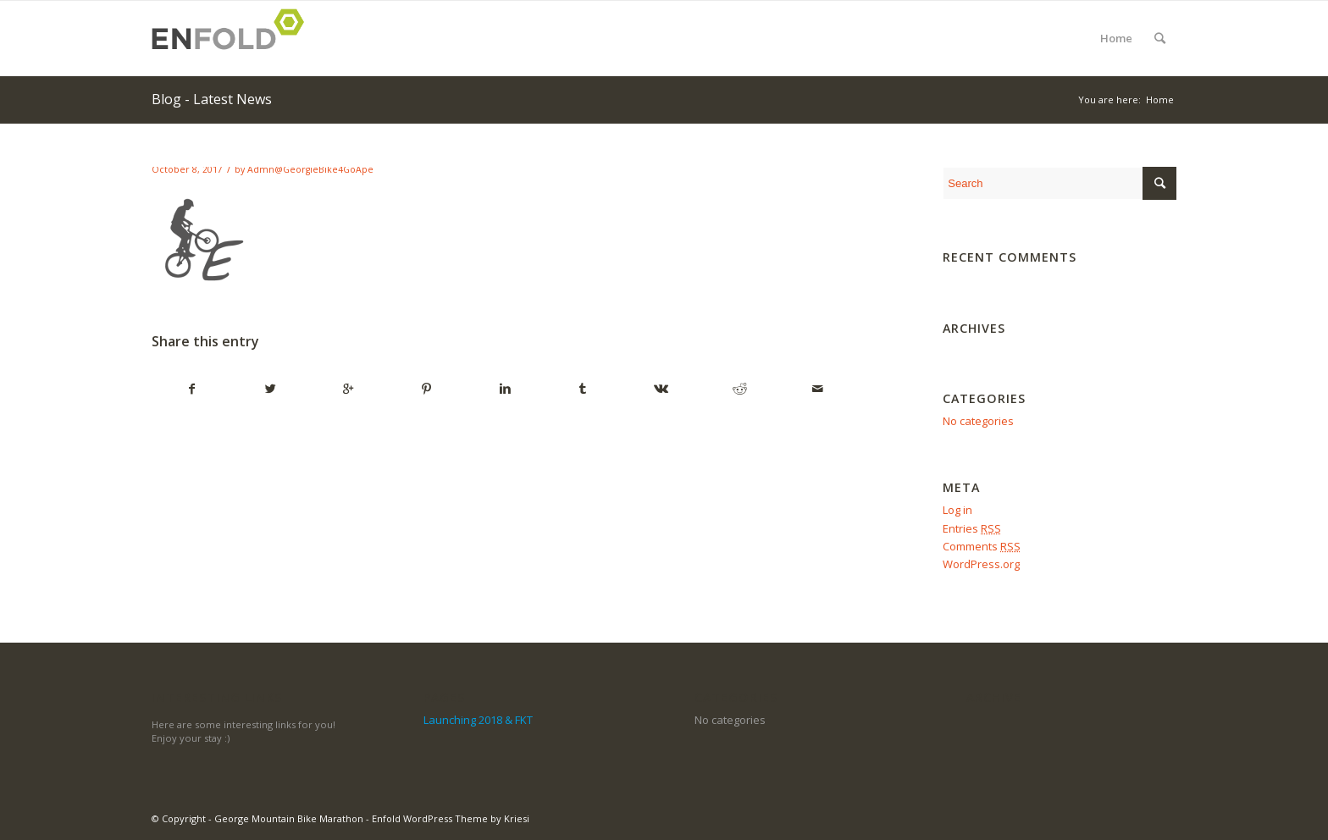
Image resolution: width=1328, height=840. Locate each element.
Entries (972, 528)
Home (1116, 38)
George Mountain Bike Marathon (288, 818)
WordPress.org (981, 564)
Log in (957, 509)
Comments (982, 546)
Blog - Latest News (212, 99)
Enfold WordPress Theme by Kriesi (450, 818)
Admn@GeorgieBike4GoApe (310, 169)
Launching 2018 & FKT (478, 719)
